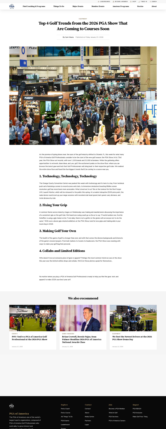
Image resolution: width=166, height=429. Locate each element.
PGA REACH (137, 409)
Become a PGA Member (117, 409)
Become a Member (120, 1)
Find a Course (65, 413)
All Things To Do (67, 417)
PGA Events (65, 421)
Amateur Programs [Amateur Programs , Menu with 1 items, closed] (121, 6)
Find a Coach (65, 409)
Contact (88, 409)
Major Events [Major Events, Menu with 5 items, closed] (78, 6)
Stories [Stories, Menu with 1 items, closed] (140, 6)
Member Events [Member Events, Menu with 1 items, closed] (98, 6)
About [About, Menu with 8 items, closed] (154, 6)
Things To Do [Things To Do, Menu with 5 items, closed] (58, 6)
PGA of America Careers (117, 421)
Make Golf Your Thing (140, 417)
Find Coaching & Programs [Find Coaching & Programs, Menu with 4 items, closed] (34, 6)
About (87, 413)
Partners (88, 421)
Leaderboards (104, 1)
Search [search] (153, 1)
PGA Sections (113, 417)
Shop (133, 1)
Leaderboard (65, 425)
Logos (87, 425)
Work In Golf (113, 413)
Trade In (143, 1)
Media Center (89, 417)
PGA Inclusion (137, 413)
